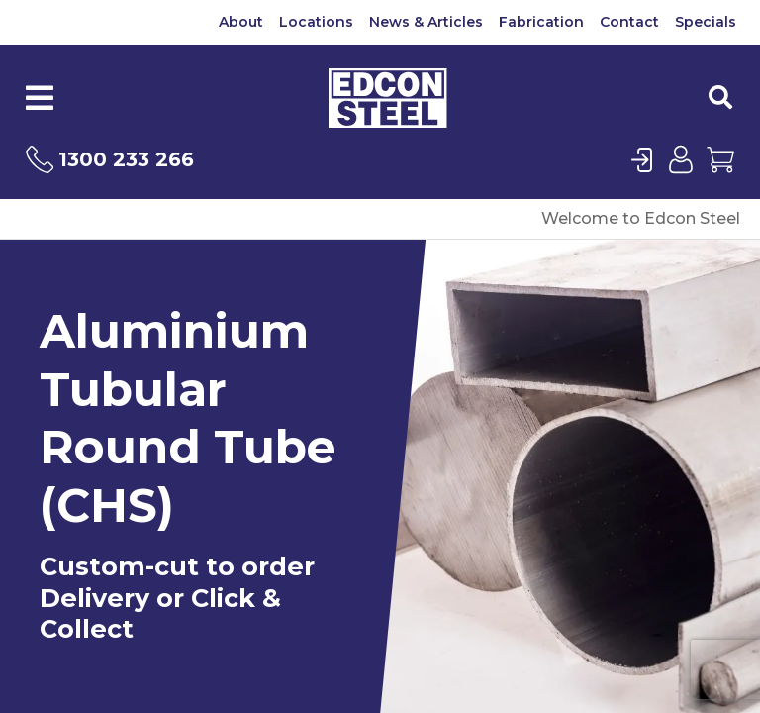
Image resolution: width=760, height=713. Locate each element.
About (241, 22)
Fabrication (541, 22)
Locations (316, 22)
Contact (629, 22)
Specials (705, 22)
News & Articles (426, 22)
